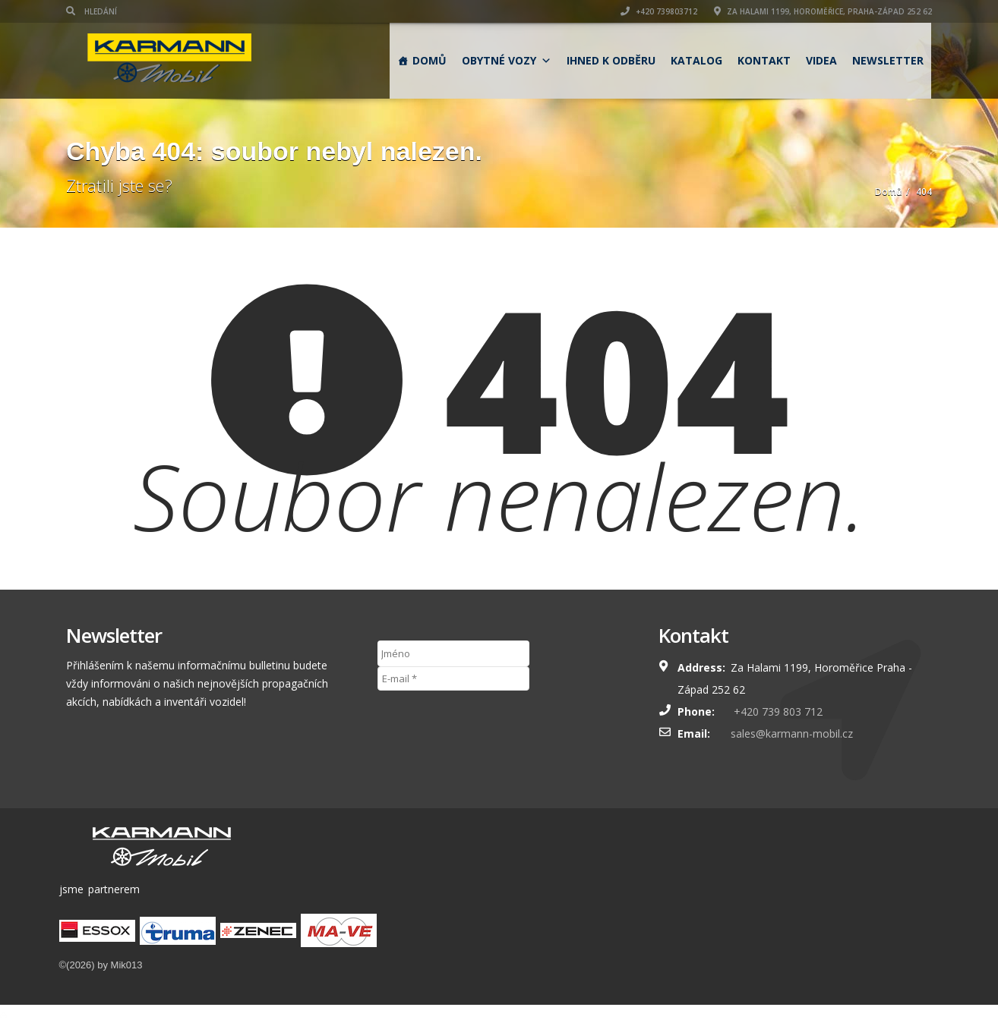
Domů (429, 60)
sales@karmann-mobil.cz (792, 733)
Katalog (696, 60)
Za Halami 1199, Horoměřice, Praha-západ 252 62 (823, 11)
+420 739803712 (659, 11)
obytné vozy (506, 60)
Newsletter (888, 60)
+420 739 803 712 (777, 711)
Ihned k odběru (611, 60)
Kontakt (764, 60)
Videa (821, 60)
